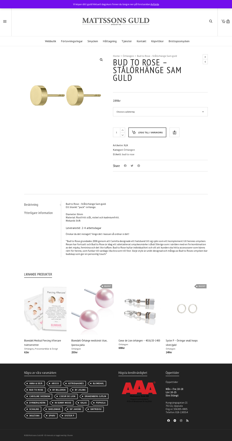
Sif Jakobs (75, 409)
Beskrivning (31, 204)
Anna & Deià (35, 383)
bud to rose (128, 154)
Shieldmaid (54, 409)
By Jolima (80, 390)
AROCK (55, 383)
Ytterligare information (38, 212)
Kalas (84, 402)
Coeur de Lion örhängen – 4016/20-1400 (139, 340)
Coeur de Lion (67, 396)
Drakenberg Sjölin (95, 396)
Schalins (34, 409)
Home (116, 55)
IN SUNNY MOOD (63, 402)
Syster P (69, 415)
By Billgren (59, 390)
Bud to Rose (36, 390)
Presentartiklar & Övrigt (46, 348)
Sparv (52, 415)
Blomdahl (98, 383)
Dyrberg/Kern (37, 402)
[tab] (42, 204)
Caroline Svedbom (39, 396)
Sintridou (96, 409)
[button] (101, 60)
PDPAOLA (101, 402)
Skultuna (34, 415)
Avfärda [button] (155, 4)
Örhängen (128, 55)
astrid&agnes (76, 383)
